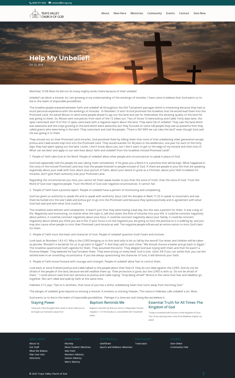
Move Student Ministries (78, 347)
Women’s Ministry (74, 354)
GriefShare (105, 343)
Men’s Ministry (72, 361)
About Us (34, 343)
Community (154, 13)
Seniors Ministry (73, 358)
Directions (34, 358)
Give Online (176, 343)
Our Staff (34, 347)
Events (170, 13)
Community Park (179, 347)
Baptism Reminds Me (107, 302)
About (105, 13)
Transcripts (141, 343)
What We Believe (38, 350)
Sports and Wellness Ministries (116, 347)
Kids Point (70, 350)
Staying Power (43, 302)
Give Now (200, 13)
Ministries (137, 13)
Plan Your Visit (37, 354)
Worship (69, 343)
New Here (120, 13)
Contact (184, 13)
